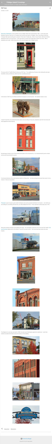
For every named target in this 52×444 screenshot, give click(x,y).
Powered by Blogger (26, 438)
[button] (50, 8)
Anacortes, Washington (6, 33)
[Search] (50, 3)
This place (3, 203)
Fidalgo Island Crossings (16, 2)
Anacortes (6, 429)
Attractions (13, 429)
